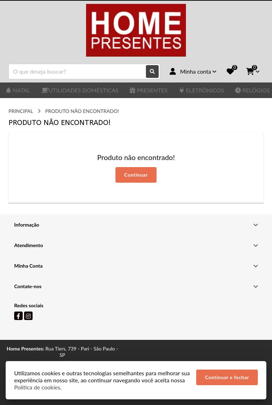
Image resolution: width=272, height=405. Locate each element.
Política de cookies (37, 387)
